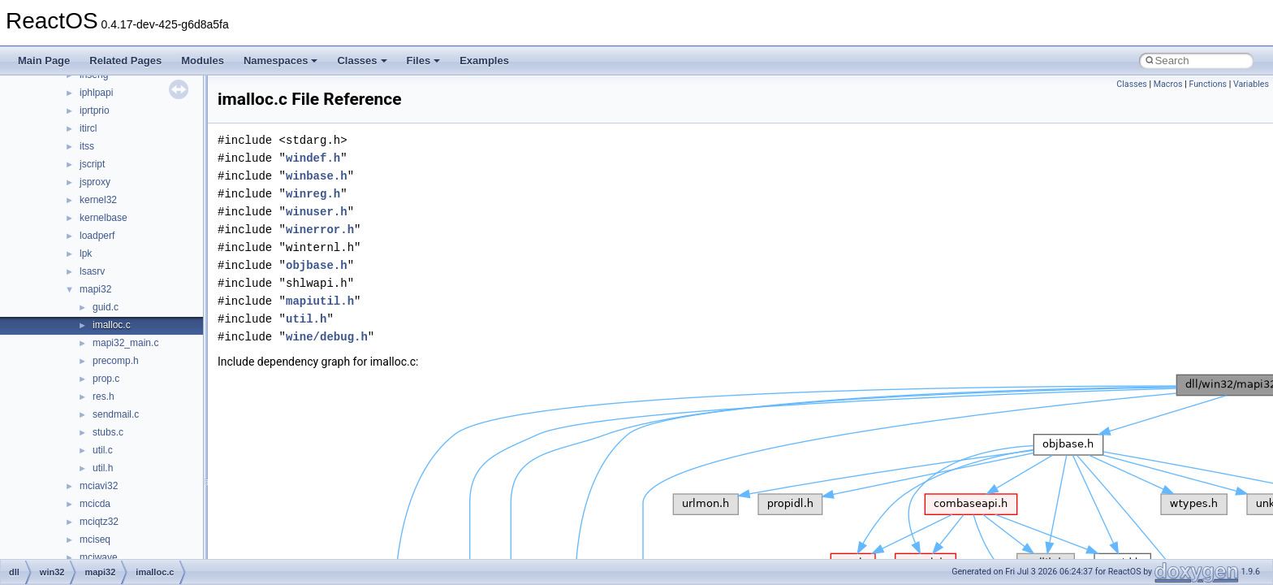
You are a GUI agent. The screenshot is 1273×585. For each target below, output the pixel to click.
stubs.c (108, 432)
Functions (1208, 84)
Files (424, 60)
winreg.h (313, 194)
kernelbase (103, 217)
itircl (88, 128)
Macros (1168, 84)
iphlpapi (96, 92)
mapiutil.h (320, 301)
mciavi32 (99, 486)
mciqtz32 (99, 521)
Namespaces (281, 60)
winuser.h (316, 211)
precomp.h (116, 360)
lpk (86, 253)
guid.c (106, 307)
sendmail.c (116, 414)
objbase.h (316, 265)
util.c (103, 450)
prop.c (106, 378)
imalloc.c (112, 325)
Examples (484, 60)
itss (87, 146)
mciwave (99, 557)
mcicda (95, 503)
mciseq (95, 539)
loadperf (97, 235)
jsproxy (95, 182)
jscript (92, 164)
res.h (103, 396)
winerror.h (320, 229)
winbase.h (316, 176)
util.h (103, 468)
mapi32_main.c (125, 343)
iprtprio (95, 110)
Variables (1251, 84)
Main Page (44, 60)
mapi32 (95, 289)
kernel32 (98, 200)
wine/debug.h (327, 336)
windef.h (313, 158)
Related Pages (125, 60)
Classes (361, 60)
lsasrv (92, 271)
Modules (202, 60)
